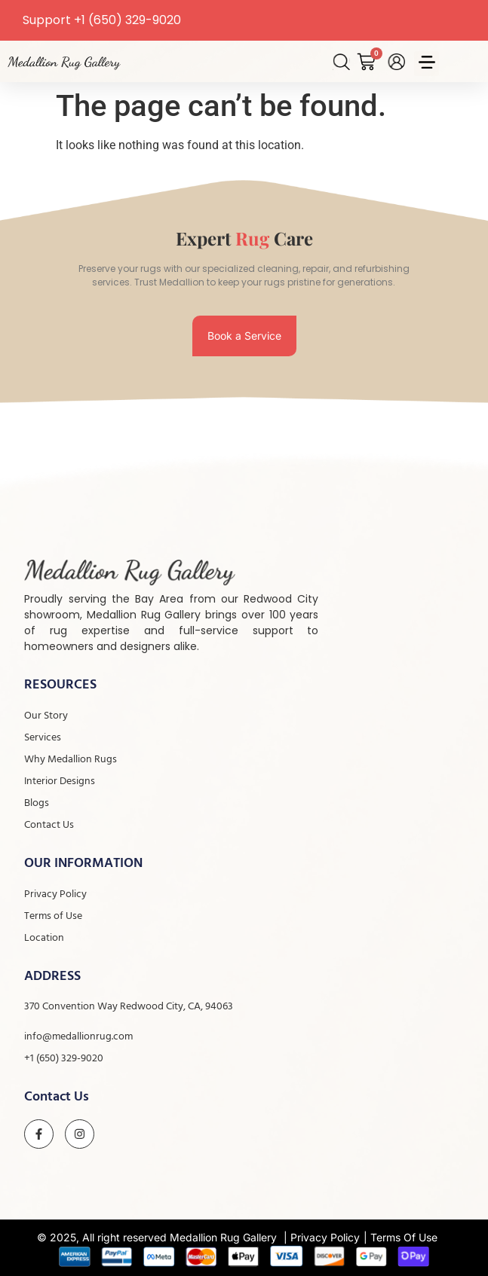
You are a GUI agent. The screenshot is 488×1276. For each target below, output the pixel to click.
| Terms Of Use (400, 1237)
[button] (426, 63)
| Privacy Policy (322, 1237)
